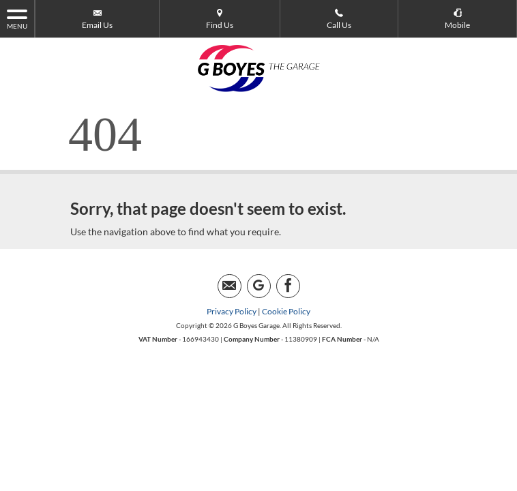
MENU (17, 18)
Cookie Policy (286, 311)
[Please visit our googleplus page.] (259, 286)
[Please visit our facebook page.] (288, 286)
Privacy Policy (231, 311)
